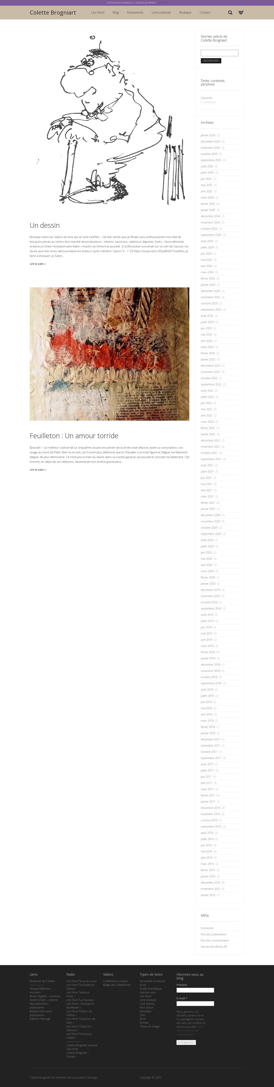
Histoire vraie (148, 992)
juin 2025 (206, 179)
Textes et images (150, 1026)
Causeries (207, 98)
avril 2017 (206, 783)
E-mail (182, 998)
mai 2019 (206, 633)
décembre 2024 (210, 216)
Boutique (185, 12)
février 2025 (208, 204)
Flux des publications (213, 934)
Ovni (142, 1015)
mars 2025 (207, 197)
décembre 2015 (210, 882)
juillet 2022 (207, 397)
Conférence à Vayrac (115, 981)
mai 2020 (206, 558)
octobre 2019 (209, 602)
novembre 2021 (210, 446)
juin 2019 (206, 627)
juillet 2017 (207, 770)
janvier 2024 (208, 284)
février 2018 (208, 727)
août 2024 (207, 241)
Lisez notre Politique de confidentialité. (190, 1030)
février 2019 (208, 652)
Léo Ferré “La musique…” (81, 1000)
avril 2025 (206, 191)
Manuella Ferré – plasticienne (40, 1005)
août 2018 (207, 689)
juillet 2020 (207, 546)
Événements (135, 12)
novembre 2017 (210, 745)
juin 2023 (206, 328)
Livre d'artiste (148, 1000)
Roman (144, 1022)
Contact (205, 12)
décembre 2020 (210, 515)
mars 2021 (207, 496)
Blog (116, 12)
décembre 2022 (210, 365)
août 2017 (207, 764)
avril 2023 (206, 341)
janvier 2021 (208, 509)
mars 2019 (207, 646)
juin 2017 (206, 776)
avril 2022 (206, 415)
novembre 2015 (210, 889)
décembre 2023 (210, 291)
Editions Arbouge (40, 1019)
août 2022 (207, 390)
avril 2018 (206, 714)
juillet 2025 (207, 172)
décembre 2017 (210, 739)
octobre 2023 (209, 303)
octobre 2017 (209, 752)
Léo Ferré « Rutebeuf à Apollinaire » (80, 1005)
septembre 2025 (211, 160)
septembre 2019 (211, 608)
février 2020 (208, 577)
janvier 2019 (208, 658)
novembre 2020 (210, 521)
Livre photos (147, 1003)
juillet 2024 (207, 247)
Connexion (207, 928)
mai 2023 (206, 334)
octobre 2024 (209, 228)
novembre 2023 (210, 297)
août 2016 (207, 832)
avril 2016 (206, 857)
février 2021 (208, 502)
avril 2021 (206, 490)
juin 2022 (206, 403)
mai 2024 (206, 260)
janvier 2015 (208, 895)
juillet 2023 (207, 322)
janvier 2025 (208, 210)
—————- (37, 985)
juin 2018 (206, 702)
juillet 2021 (207, 471)
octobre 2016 (209, 820)
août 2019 (207, 615)
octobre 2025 (209, 154)
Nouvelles (145, 1011)
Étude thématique (151, 988)
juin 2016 (206, 845)
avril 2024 (206, 266)
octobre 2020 (209, 527)
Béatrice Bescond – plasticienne (41, 1013)
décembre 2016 (210, 808)
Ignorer (162, 2)
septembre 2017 (211, 758)
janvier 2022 (208, 434)
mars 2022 (207, 421)
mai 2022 (206, 409)
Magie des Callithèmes (116, 985)
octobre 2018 (209, 677)
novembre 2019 (210, 596)
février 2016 (208, 870)
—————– (73, 1041)
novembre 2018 (210, 671)
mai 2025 (206, 185)
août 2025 (207, 166)
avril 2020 (206, 565)
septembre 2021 (211, 459)
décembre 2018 (210, 664)
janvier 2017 (208, 801)
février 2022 (208, 428)
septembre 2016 (211, 826)
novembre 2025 (210, 147)
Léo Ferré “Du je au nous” (81, 981)
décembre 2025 (210, 141)
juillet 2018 (207, 695)
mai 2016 (206, 851)
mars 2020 (207, 571)
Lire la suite (37, 264)
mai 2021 (206, 484)
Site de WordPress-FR (214, 946)
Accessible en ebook (152, 981)
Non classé (146, 1007)
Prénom (182, 985)
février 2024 (208, 278)
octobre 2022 (209, 378)
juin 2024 (206, 253)
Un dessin (45, 225)
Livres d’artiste (161, 12)
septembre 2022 (211, 384)
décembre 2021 (210, 440)
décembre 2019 (210, 590)
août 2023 (207, 316)
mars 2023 (207, 347)
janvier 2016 (208, 876)
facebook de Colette (42, 981)
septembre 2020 (211, 534)
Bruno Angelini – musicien (45, 996)
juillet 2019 (207, 621)
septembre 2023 (211, 309)
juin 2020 (206, 552)
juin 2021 (206, 478)
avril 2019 (206, 639)
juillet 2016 (207, 839)
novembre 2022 (210, 372)
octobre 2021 (209, 453)
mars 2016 (207, 864)
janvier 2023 (208, 359)
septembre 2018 (211, 683)
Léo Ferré (97, 12)
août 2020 (207, 540)
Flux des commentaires (215, 940)
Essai (143, 985)
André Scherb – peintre (44, 1000)
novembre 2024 (210, 222)
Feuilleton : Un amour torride (74, 435)
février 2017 (208, 795)
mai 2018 (206, 708)
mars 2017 (207, 789)
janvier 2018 (208, 733)
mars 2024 (207, 272)
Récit (143, 1019)
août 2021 (207, 465)
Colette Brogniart (53, 12)
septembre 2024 (211, 235)
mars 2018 (207, 720)
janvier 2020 (208, 583)
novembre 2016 (210, 814)
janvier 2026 (208, 135)
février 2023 (208, 353)
